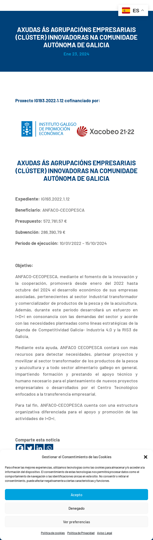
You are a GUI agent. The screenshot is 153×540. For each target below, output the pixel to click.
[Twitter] (29, 448)
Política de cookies (53, 533)
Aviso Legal (104, 533)
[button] (145, 457)
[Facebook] (20, 448)
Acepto (76, 494)
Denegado (76, 508)
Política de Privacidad (81, 533)
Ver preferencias (76, 522)
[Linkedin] (39, 448)
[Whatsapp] (49, 448)
